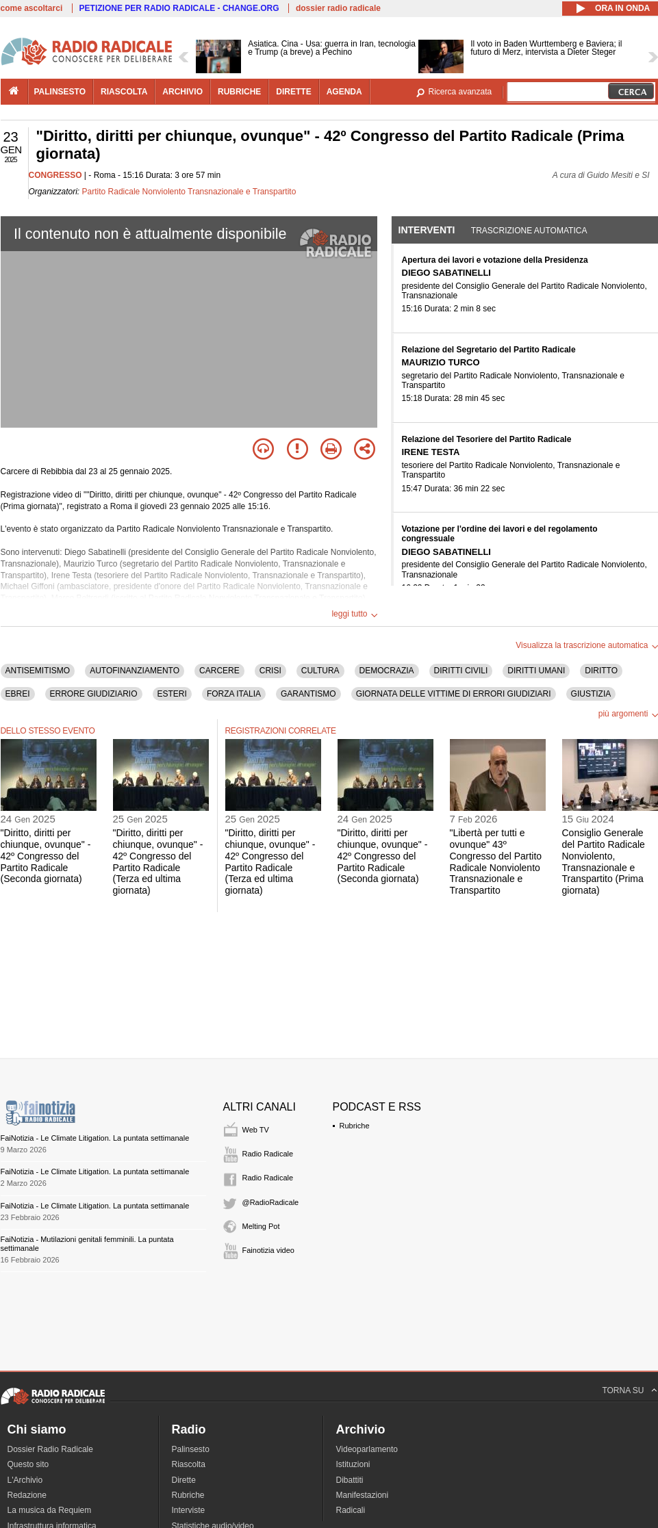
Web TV (255, 1130)
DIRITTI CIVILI (461, 670)
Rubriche (355, 1126)
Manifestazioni (362, 1495)
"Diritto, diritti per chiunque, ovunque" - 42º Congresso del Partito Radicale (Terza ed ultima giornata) (158, 861)
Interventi (426, 229)
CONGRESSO (55, 175)
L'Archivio (25, 1480)
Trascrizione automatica (529, 230)
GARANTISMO (308, 694)
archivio (182, 91)
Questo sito (28, 1464)
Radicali (351, 1510)
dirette (293, 91)
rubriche (239, 91)
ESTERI (172, 694)
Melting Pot (261, 1226)
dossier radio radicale (338, 8)
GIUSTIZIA (591, 694)
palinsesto (60, 91)
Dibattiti (350, 1480)
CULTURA (320, 670)
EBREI (17, 694)
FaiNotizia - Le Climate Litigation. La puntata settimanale (95, 1138)
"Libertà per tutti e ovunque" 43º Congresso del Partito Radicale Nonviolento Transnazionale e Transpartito (496, 861)
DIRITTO (601, 670)
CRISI (270, 670)
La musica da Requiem (50, 1510)
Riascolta (188, 1464)
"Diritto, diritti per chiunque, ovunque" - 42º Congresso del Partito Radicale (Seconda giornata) (46, 855)
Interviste (188, 1510)
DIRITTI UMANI (536, 670)
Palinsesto (191, 1449)
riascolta (124, 91)
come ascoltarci (32, 8)
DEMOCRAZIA (386, 670)
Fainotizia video (268, 1250)
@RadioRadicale (270, 1202)
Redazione (27, 1495)
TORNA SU (623, 1390)
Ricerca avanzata (460, 91)
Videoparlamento (367, 1449)
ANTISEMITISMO (38, 670)
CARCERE (219, 670)
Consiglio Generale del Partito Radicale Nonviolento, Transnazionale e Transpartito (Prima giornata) (603, 861)
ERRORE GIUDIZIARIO (94, 694)
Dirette (184, 1480)
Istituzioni (353, 1464)
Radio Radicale (268, 1154)
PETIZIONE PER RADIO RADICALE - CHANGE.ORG (179, 8)
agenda (344, 91)
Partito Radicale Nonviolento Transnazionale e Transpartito (189, 191)
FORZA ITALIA (234, 694)
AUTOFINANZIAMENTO (134, 670)
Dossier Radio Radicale (50, 1449)
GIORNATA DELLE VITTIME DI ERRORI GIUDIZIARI (453, 694)
